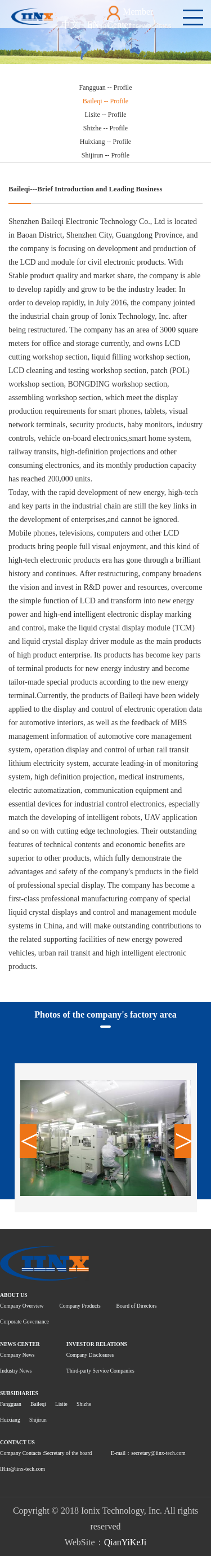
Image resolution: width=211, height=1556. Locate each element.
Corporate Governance (24, 1321)
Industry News (16, 1370)
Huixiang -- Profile (105, 142)
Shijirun (38, 1420)
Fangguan (10, 1404)
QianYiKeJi (125, 1542)
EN (93, 24)
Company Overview (22, 1306)
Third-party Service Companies (100, 1370)
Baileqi (38, 1404)
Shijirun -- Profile (105, 155)
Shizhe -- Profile (105, 128)
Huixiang (10, 1420)
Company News (17, 1355)
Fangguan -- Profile (105, 87)
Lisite (61, 1404)
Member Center (130, 17)
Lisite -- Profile (106, 115)
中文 (70, 24)
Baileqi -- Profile (105, 101)
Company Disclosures (90, 1355)
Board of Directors (136, 1306)
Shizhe (84, 1404)
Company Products (79, 1306)
